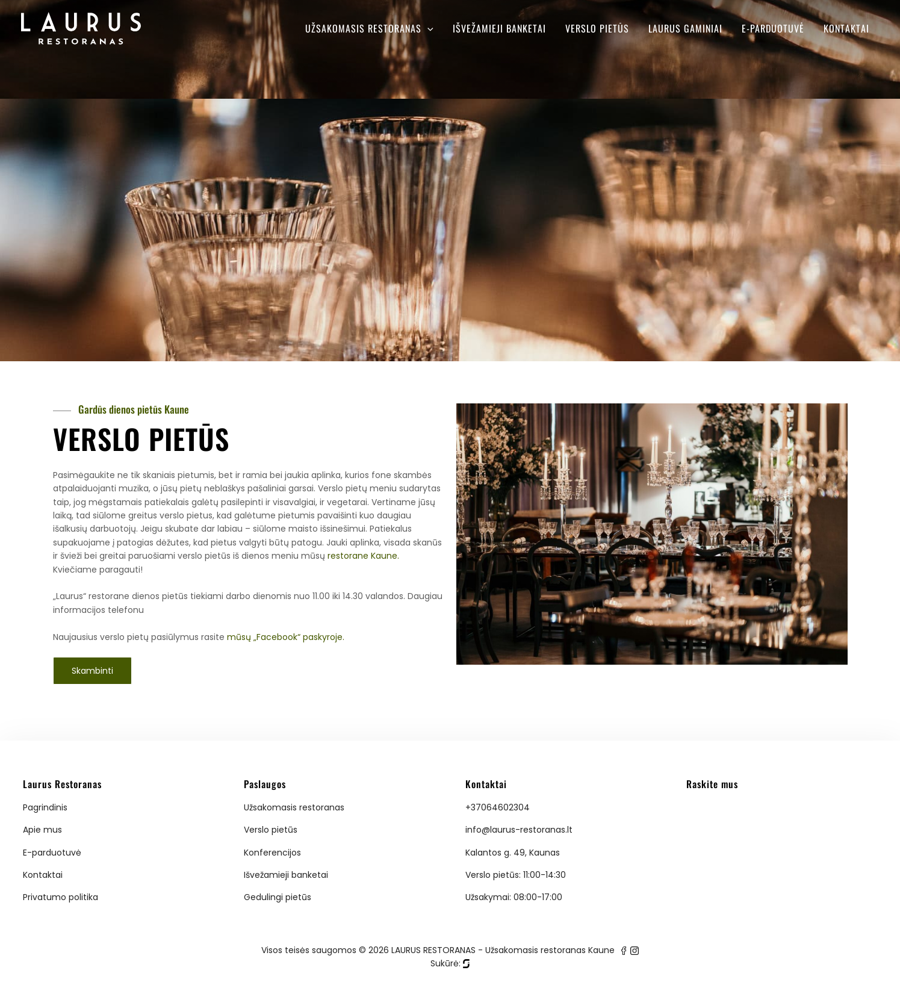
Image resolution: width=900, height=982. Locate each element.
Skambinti (92, 671)
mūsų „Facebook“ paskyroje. (285, 637)
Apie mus (42, 830)
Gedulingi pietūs (277, 897)
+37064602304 (497, 807)
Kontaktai (846, 28)
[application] (427, 28)
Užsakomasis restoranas (369, 28)
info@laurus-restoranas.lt (519, 830)
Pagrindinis (45, 807)
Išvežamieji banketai (499, 28)
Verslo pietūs (597, 28)
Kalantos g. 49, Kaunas (512, 853)
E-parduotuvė (773, 28)
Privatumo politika (60, 897)
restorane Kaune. (363, 556)
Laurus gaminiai (685, 28)
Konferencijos (272, 853)
